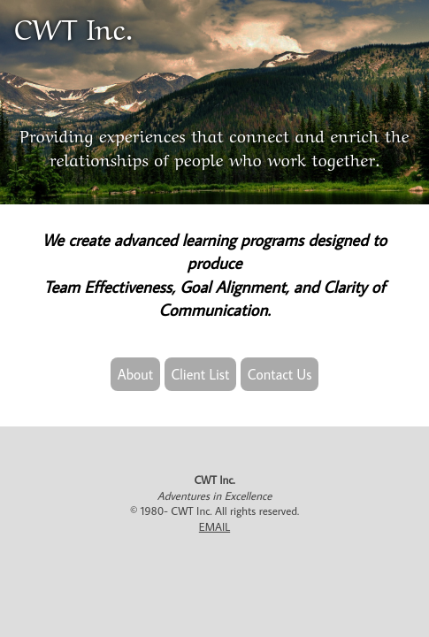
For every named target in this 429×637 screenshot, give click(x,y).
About (136, 374)
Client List (201, 374)
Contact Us (280, 374)
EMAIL (214, 526)
